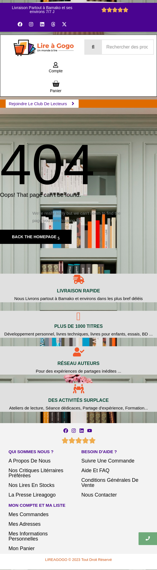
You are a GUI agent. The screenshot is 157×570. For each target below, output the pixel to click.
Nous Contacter (99, 495)
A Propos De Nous (30, 461)
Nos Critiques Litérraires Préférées (36, 473)
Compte (56, 71)
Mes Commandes (29, 514)
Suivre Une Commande (108, 461)
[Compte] (55, 65)
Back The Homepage (35, 237)
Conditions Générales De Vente (110, 482)
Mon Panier (22, 548)
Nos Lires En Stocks (32, 485)
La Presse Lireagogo (32, 495)
